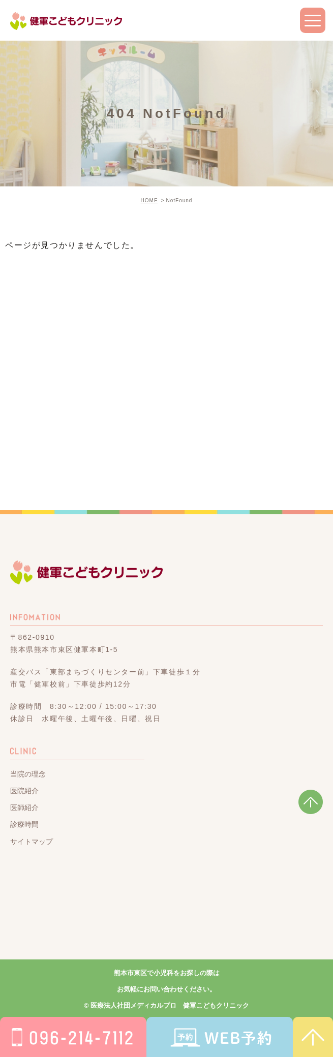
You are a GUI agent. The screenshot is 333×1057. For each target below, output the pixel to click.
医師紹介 (24, 807)
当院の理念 (28, 774)
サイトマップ (31, 841)
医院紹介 (24, 791)
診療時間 (24, 825)
